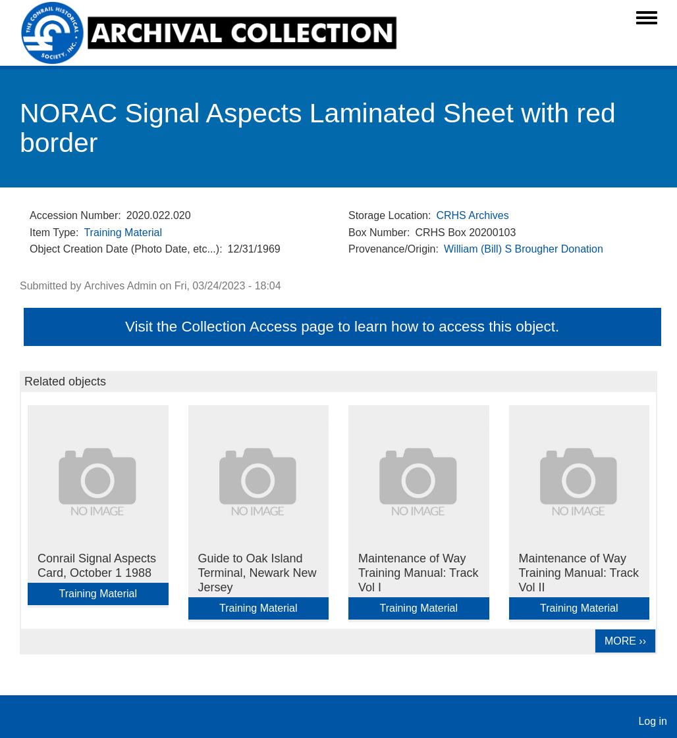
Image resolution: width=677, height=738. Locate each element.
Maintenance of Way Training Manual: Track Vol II (579, 573)
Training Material (123, 232)
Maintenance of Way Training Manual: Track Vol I (418, 573)
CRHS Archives (472, 215)
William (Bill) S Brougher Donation (523, 249)
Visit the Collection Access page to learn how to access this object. (342, 326)
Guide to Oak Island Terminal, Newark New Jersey (257, 573)
